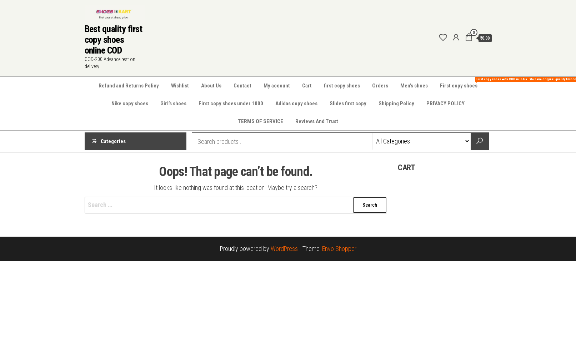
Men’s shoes (414, 85)
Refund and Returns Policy (129, 85)
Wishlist (180, 85)
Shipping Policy (396, 103)
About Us (211, 85)
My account (277, 85)
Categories (113, 141)
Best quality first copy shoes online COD (113, 40)
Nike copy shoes (129, 103)
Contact (242, 85)
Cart (307, 85)
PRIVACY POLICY (445, 103)
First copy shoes (461, 83)
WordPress (284, 248)
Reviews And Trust (316, 121)
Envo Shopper (339, 248)
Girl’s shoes (173, 103)
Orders (380, 85)
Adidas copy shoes (296, 103)
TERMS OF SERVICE (260, 121)
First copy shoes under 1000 (231, 103)
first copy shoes (342, 85)
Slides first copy (348, 103)
